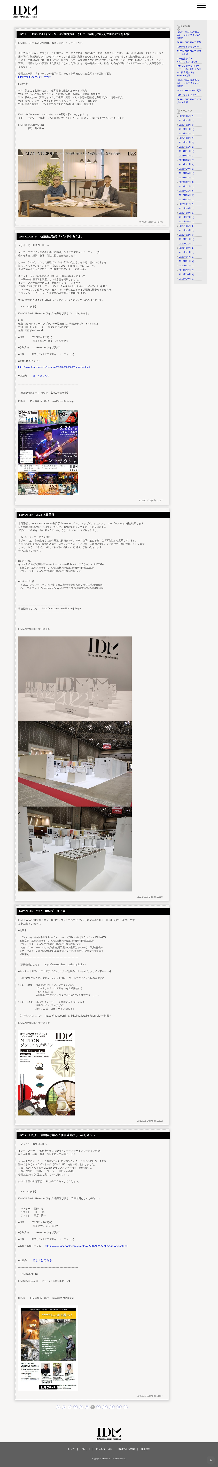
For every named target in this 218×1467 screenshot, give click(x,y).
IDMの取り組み (104, 1449)
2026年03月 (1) (186, 120)
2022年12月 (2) (186, 186)
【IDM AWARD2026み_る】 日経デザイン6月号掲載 (188, 34)
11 (112, 1407)
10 (105, 1407)
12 (119, 1407)
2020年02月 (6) (186, 261)
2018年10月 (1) (186, 278)
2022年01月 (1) (186, 204)
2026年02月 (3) (186, 125)
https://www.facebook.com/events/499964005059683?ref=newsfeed (54, 367)
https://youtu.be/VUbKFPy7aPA (34, 77)
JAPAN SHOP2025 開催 (189, 90)
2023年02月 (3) (186, 182)
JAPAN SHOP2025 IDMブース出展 (189, 101)
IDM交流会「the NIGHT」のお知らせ (187, 60)
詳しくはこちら (41, 375)
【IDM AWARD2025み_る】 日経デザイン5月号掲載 (188, 83)
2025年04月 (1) (186, 133)
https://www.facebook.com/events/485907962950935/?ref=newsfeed (86, 1246)
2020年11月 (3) (186, 243)
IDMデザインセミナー (188, 46)
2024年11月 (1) (186, 151)
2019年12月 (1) (186, 270)
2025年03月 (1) (186, 138)
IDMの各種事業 (126, 1449)
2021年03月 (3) (186, 230)
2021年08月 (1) (186, 213)
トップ (71, 1449)
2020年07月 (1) (186, 252)
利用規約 (145, 1449)
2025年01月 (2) (186, 147)
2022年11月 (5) (186, 190)
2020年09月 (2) (186, 248)
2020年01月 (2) (186, 265)
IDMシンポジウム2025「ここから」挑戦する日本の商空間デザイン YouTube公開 (189, 71)
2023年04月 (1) (186, 177)
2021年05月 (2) (186, 226)
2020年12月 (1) (186, 239)
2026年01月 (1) (186, 129)
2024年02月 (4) (186, 164)
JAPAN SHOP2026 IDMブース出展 (189, 52)
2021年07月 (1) (186, 217)
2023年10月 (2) (186, 169)
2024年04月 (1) (186, 155)
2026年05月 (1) (186, 116)
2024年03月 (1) (186, 160)
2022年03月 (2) (186, 195)
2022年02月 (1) (186, 199)
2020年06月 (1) (186, 257)
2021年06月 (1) (186, 221)
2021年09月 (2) (186, 208)
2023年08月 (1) (186, 173)
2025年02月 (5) (186, 142)
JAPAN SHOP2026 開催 (189, 42)
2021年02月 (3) (186, 235)
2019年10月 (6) (186, 274)
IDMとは (85, 1449)
